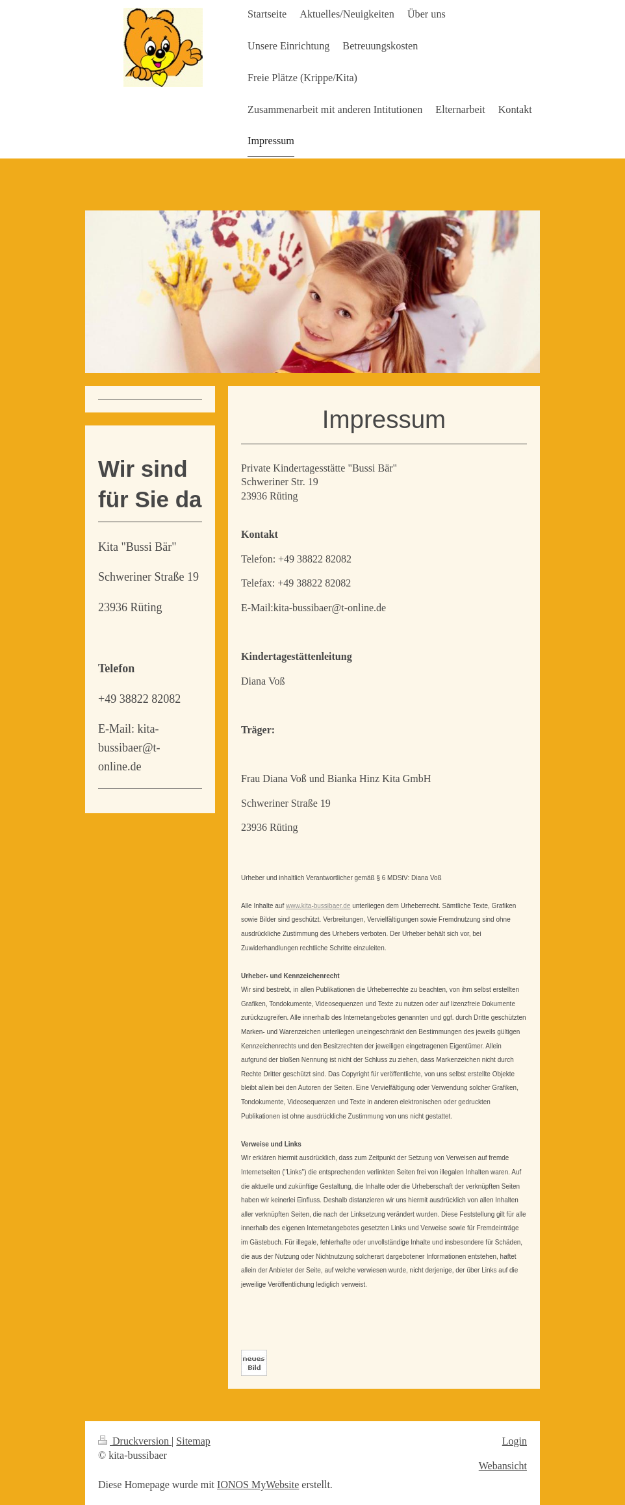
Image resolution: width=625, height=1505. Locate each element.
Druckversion (135, 1441)
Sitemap (193, 1441)
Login (514, 1441)
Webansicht (503, 1465)
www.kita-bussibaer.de (318, 905)
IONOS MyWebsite (258, 1484)
